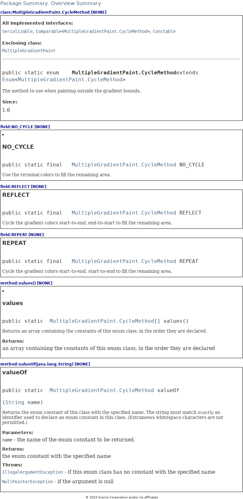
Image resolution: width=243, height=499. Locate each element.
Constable (164, 31)
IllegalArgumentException (32, 472)
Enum (8, 80)
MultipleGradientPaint (28, 50)
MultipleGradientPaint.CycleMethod (105, 31)
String (14, 402)
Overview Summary (76, 3)
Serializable (17, 31)
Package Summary (24, 3)
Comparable (48, 31)
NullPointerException (27, 481)
